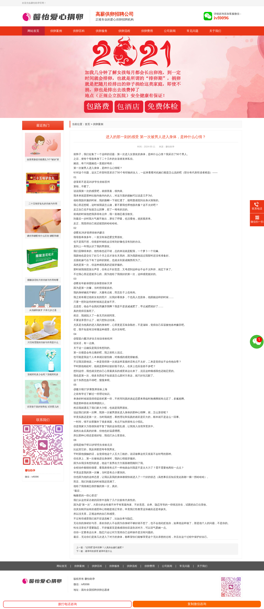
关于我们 (215, 30)
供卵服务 (101, 30)
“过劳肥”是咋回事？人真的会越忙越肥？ (104, 547)
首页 (87, 124)
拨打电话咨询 (67, 604)
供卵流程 (124, 30)
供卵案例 (56, 30)
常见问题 (192, 30)
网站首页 (33, 30)
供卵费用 (147, 30)
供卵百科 (79, 30)
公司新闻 (170, 30)
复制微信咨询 (197, 604)
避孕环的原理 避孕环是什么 (98, 551)
